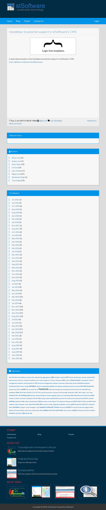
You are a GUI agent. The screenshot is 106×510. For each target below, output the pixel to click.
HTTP (33, 392)
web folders (59, 410)
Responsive (69, 401)
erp (30, 389)
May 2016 (16, 238)
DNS (84, 386)
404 (15, 377)
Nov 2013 (15, 310)
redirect (27, 401)
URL (41, 410)
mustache (18, 123)
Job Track (89, 392)
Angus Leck (16, 161)
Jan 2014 (15, 303)
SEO (41, 404)
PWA (22, 401)
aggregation (46, 377)
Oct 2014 (15, 274)
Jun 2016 (15, 235)
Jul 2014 (15, 284)
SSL (84, 404)
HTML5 (28, 392)
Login (96, 21)
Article (71, 377)
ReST (75, 401)
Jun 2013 (15, 323)
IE (44, 392)
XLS (17, 413)
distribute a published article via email (68, 386)
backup (89, 377)
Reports (62, 401)
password (54, 398)
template (42, 407)
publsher (18, 401)
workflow (92, 410)
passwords (61, 398)
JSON (16, 395)
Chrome (52, 380)
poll (72, 398)
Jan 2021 (15, 203)
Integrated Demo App (28, 458)
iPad (62, 392)
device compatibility (43, 386)
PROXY (86, 398)
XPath (27, 413)
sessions (45, 404)
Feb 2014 (15, 300)
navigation (29, 398)
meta (75, 395)
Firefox (77, 389)
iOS (59, 392)
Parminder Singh (18, 177)
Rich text (86, 401)
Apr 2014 (15, 293)
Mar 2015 (15, 268)
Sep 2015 (15, 261)
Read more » (92, 121)
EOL (27, 389)
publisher (12, 401)
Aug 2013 (16, 316)
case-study (39, 380)
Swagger (33, 407)
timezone (62, 407)
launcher (32, 395)
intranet (55, 392)
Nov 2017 (15, 225)
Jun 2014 (15, 287)
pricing (76, 398)
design (27, 386)
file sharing (64, 389)
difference (53, 386)
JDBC (76, 392)
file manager (56, 389)
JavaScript (71, 392)
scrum (26, 404)
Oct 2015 (15, 258)
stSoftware (16, 407)
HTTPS (38, 392)
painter (48, 398)
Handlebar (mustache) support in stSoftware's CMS (42, 32)
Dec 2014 (15, 271)
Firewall (82, 389)
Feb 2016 (15, 248)
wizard (87, 410)
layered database (41, 395)
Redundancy (34, 401)
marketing (66, 395)
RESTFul (80, 401)
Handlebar (58, 121)
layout (49, 395)
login (58, 395)
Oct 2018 (15, 206)
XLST (20, 413)
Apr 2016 (15, 242)
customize (80, 383)
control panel (27, 383)
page (43, 398)
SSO (86, 404)
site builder (62, 404)
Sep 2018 (15, 209)
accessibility (21, 377)
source (68, 404)
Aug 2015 (16, 264)
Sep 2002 (15, 355)
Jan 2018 (15, 222)
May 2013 (16, 326)
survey (28, 407)
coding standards (75, 380)
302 (13, 377)
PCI (66, 398)
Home (9, 21)
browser (14, 380)
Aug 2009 (16, 345)
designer (32, 386)
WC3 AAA (52, 410)
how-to (19, 392)
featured (43, 389)
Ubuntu (22, 410)
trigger (86, 407)
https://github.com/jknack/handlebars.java (26, 62)
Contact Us (38, 21)
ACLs (33, 377)
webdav (74, 410)
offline (40, 398)
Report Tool (56, 401)
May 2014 (16, 290)
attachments (77, 377)
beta (10, 380)
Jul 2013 (15, 319)
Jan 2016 (15, 251)
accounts (28, 377)
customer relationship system (67, 383)
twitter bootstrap (14, 410)
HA (86, 389)
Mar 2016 (15, 245)
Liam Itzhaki (16, 171)
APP (67, 377)
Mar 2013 (15, 332)
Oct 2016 (15, 232)
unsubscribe (35, 410)
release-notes (47, 401)
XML (23, 413)
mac (61, 395)
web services (68, 410)
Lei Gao (15, 167)
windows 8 (81, 410)
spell (72, 404)
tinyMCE (69, 407)
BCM (93, 377)
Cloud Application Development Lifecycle (37, 447)
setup (50, 404)
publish (91, 398)
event (33, 389)
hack (89, 389)
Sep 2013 (15, 313)
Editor (19, 389)
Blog (18, 21)
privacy (81, 398)
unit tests (28, 410)
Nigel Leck (43, 121)
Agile (52, 377)
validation (46, 410)
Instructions (49, 392)
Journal (11, 395)
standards (91, 404)
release (40, 401)
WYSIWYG (12, 413)
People (27, 21)
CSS (36, 383)
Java (65, 392)
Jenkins (83, 392)
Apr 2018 (15, 216)
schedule (21, 404)
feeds (50, 389)
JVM (19, 395)
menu (72, 395)
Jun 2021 (15, 200)
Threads (56, 407)
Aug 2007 (16, 349)
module (11, 398)
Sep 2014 (15, 277)
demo (11, 123)
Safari (94, 401)
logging (53, 395)
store (10, 407)
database (87, 383)
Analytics (57, 377)
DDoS (18, 386)
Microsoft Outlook (83, 395)
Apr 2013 (15, 329)
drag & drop (12, 389)
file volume (71, 389)
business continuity (24, 380)
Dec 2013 (15, 306)
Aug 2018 (16, 212)
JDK (79, 392)
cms (52, 121)
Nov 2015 (15, 255)
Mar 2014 (15, 297)
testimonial (49, 407)
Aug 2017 (16, 229)
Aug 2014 (16, 280)
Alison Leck (16, 158)
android (63, 377)
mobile (92, 395)
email (23, 389)
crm (33, 383)
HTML (24, 392)
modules (16, 398)
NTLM (35, 398)
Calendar (33, 380)
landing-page (25, 395)
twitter (91, 407)
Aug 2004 (16, 352)
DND (81, 386)
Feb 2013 (15, 336)
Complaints (84, 380)
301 (10, 377)
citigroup (58, 380)
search (31, 404)
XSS (31, 413)
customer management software (48, 383)
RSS (90, 401)
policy (69, 398)
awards (84, 377)
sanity (16, 404)
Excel (36, 389)
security (36, 404)
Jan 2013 (15, 339)
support (22, 407)
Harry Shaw (16, 164)
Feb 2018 (15, 219)
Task (37, 407)
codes (67, 380)
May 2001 (16, 358)
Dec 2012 (15, 342)
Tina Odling (16, 180)
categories (46, 380)
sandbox (11, 404)
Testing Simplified (26, 470)
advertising (38, 377)
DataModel (12, 386)
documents (90, 386)
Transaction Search (78, 407)
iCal (42, 392)
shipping (55, 404)
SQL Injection (78, 404)
